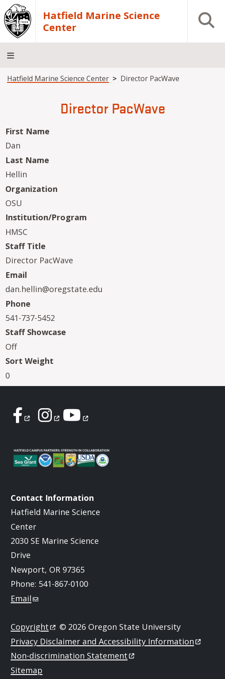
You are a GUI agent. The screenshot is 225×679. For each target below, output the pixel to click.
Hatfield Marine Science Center (101, 21)
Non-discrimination (73, 655)
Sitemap (27, 670)
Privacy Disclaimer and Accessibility (106, 641)
